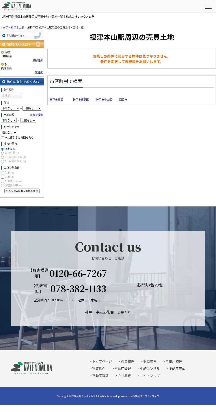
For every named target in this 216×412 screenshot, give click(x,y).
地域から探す (22, 35)
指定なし (10, 149)
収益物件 (149, 361)
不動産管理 (122, 368)
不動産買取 (100, 375)
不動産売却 (177, 368)
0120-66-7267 (78, 273)
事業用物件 (174, 361)
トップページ (102, 361)
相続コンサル (150, 368)
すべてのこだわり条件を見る (22, 191)
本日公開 (12, 153)
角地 (9, 173)
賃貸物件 (98, 368)
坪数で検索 (36, 115)
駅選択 (39, 72)
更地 (9, 177)
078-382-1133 (78, 288)
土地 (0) (6, 95)
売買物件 (127, 361)
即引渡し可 (13, 181)
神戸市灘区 (56, 100)
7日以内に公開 (15, 161)
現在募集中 (13, 185)
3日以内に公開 (15, 157)
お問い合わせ (150, 285)
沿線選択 (37, 60)
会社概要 (124, 375)
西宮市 (123, 100)
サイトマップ (150, 375)
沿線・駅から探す (22, 44)
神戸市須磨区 (81, 100)
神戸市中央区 (104, 100)
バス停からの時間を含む (19, 138)
